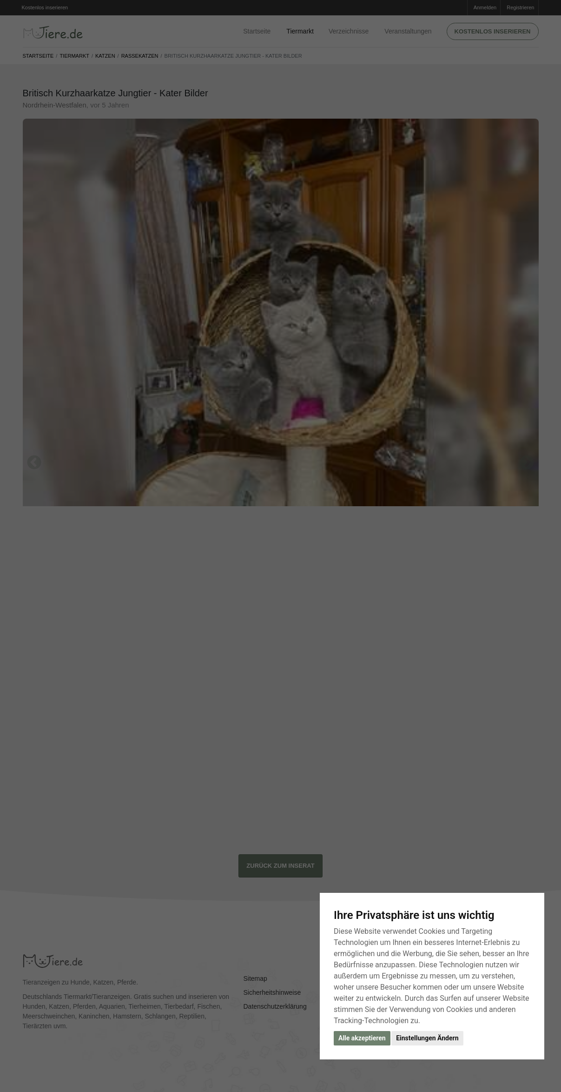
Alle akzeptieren (362, 1038)
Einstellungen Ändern (427, 1038)
